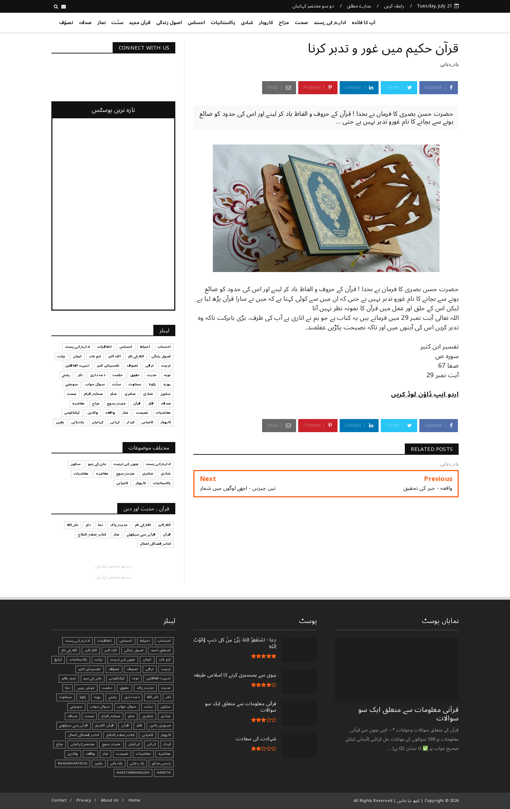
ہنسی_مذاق (161, 763)
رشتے (112, 697)
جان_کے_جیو (93, 678)
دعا (67, 687)
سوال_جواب (100, 706)
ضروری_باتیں (160, 725)
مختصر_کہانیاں (82, 744)
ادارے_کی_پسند (330, 23)
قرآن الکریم (104, 725)
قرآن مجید (140, 23)
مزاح (284, 23)
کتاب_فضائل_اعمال (83, 735)
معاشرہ (164, 753)
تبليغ (58, 659)
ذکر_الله (153, 697)
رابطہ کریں (394, 6)
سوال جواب (127, 706)
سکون (165, 706)
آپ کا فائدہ (363, 23)
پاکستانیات (223, 23)
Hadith (164, 772)
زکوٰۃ (82, 697)
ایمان (147, 659)
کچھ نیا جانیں (430, 21)
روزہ (97, 697)
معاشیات (143, 753)
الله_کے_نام (69, 650)
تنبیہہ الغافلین (158, 678)
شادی (247, 23)
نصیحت (122, 753)
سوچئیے (76, 706)
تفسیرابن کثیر (89, 669)
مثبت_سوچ (111, 744)
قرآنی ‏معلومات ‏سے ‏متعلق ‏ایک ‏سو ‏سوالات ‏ (408, 714)
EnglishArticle (72, 763)
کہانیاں (134, 744)
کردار (167, 744)
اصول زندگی (169, 23)
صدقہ (85, 23)
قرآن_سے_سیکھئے (73, 725)
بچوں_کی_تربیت (122, 659)
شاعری (147, 716)
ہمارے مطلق (359, 6)
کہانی (151, 744)
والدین (72, 753)
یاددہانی (116, 763)
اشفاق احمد (161, 650)
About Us (110, 800)
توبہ (135, 678)
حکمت (107, 687)
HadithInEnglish (133, 772)
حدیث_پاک (145, 687)
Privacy (83, 800)
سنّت (117, 23)
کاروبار (266, 23)
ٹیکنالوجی (117, 678)
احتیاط (145, 640)
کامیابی (147, 735)
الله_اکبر (91, 650)
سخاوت (65, 697)
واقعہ (90, 753)
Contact (59, 800)
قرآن (125, 725)
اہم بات (165, 659)
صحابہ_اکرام (110, 716)
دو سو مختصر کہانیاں (313, 6)
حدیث (166, 687)
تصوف (132, 669)
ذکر (168, 697)
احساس (196, 23)
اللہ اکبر (110, 650)
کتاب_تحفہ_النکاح (120, 735)
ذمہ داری (132, 697)
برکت (99, 659)
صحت (301, 23)
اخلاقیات (104, 640)
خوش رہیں (86, 687)
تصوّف (66, 23)
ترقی (150, 669)
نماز (101, 23)
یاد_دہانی (449, 64)
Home (135, 800)
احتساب (164, 640)
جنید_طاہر (69, 678)
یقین (99, 763)
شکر (131, 716)
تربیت (166, 669)
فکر (139, 725)
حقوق (124, 687)
